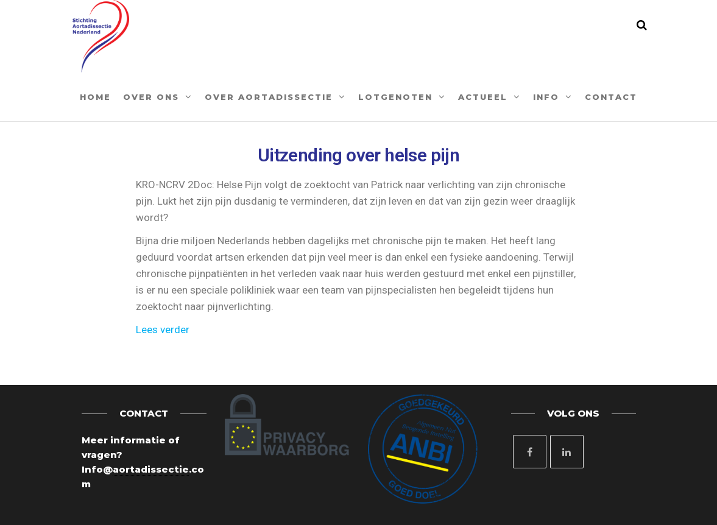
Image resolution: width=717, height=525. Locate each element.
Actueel (482, 97)
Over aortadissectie (269, 97)
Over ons (151, 97)
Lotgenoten (395, 97)
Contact (611, 97)
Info (546, 97)
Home (95, 97)
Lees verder (162, 329)
